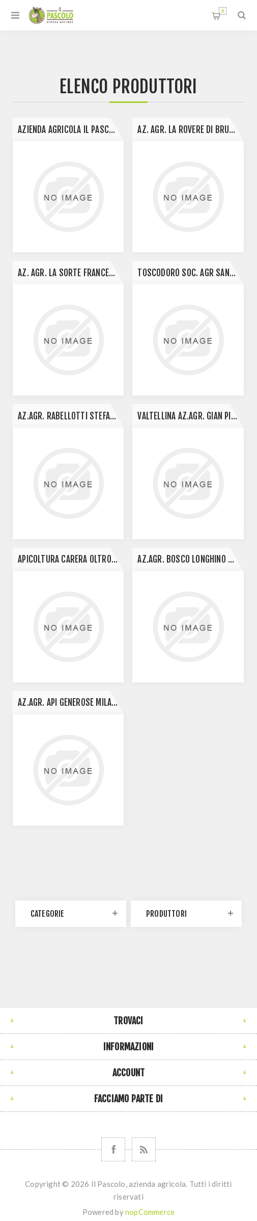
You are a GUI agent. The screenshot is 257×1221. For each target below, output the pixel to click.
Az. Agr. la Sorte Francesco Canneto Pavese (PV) (71, 273)
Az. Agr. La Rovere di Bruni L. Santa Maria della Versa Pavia (190, 129)
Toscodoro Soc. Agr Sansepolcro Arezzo (190, 273)
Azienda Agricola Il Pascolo (70, 129)
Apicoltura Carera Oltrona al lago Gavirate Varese (71, 559)
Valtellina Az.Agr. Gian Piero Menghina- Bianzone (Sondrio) (190, 416)
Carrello (222, 11)
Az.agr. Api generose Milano (69, 702)
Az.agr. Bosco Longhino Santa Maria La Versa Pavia (190, 559)
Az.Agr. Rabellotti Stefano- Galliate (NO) (71, 416)
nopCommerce (150, 1211)
